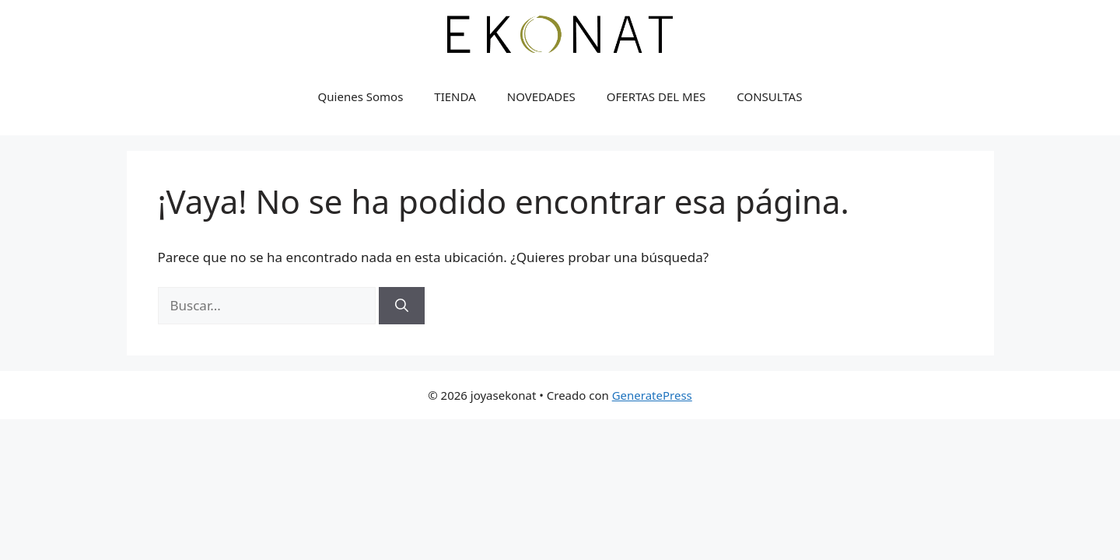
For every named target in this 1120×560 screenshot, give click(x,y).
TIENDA (454, 96)
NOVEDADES (541, 96)
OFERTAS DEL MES (656, 96)
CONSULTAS (769, 96)
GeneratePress (652, 395)
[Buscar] (402, 305)
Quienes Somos (361, 96)
